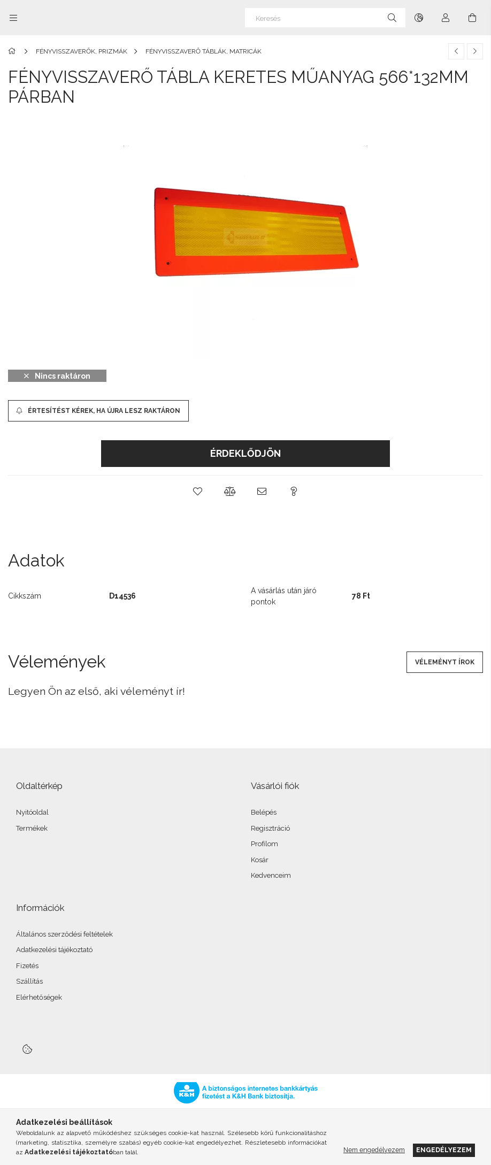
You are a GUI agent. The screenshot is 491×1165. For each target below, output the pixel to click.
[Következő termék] (475, 51)
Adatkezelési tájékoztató (54, 950)
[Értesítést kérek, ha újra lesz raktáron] (98, 410)
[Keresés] (325, 17)
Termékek (32, 828)
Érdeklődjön (245, 453)
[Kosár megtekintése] (472, 17)
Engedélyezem (444, 1150)
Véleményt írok (444, 662)
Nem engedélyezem (374, 1150)
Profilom (264, 844)
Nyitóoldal (32, 812)
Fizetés (27, 966)
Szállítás (29, 981)
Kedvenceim (271, 875)
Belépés (264, 812)
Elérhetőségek (39, 997)
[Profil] (445, 17)
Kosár (259, 860)
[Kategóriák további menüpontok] (13, 17)
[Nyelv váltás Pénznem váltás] (418, 17)
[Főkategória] (13, 51)
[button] (197, 492)
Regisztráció (270, 828)
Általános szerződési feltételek (64, 934)
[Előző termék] (456, 51)
